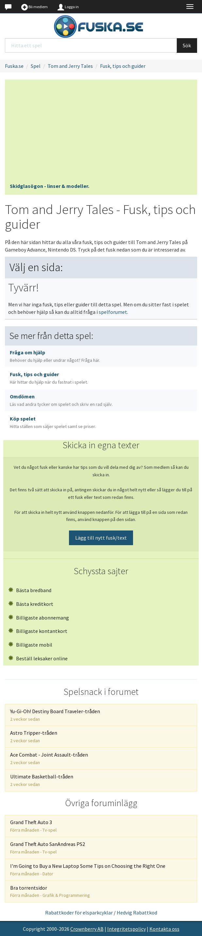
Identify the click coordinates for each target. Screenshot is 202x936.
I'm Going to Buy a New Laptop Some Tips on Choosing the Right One (87, 870)
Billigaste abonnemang (38, 617)
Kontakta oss (164, 929)
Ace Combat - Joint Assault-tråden (49, 758)
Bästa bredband (29, 590)
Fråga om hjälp (55, 356)
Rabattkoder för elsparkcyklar (79, 912)
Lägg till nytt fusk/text (101, 537)
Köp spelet (53, 422)
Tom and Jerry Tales (70, 66)
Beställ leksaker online (38, 658)
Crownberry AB (87, 929)
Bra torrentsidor (50, 891)
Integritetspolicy (126, 929)
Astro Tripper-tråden (33, 736)
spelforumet (113, 312)
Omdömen (61, 400)
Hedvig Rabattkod (137, 912)
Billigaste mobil (30, 644)
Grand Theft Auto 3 (33, 826)
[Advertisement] (101, 133)
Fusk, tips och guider (122, 66)
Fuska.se (14, 66)
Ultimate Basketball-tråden (41, 780)
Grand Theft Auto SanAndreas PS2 (47, 848)
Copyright (34, 929)
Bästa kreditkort (30, 604)
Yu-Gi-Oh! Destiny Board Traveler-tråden (55, 715)
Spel (36, 66)
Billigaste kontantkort (37, 631)
